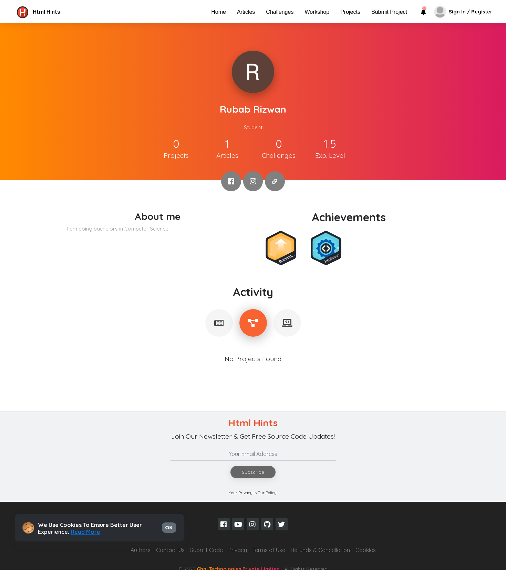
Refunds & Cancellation (320, 550)
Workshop (316, 12)
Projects (350, 12)
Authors (141, 550)
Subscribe (253, 472)
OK (169, 528)
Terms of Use (268, 550)
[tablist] (219, 323)
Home (218, 12)
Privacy (237, 550)
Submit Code (206, 550)
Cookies (365, 550)
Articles (246, 12)
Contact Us (170, 550)
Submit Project (389, 12)
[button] (73, 11)
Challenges (279, 12)
